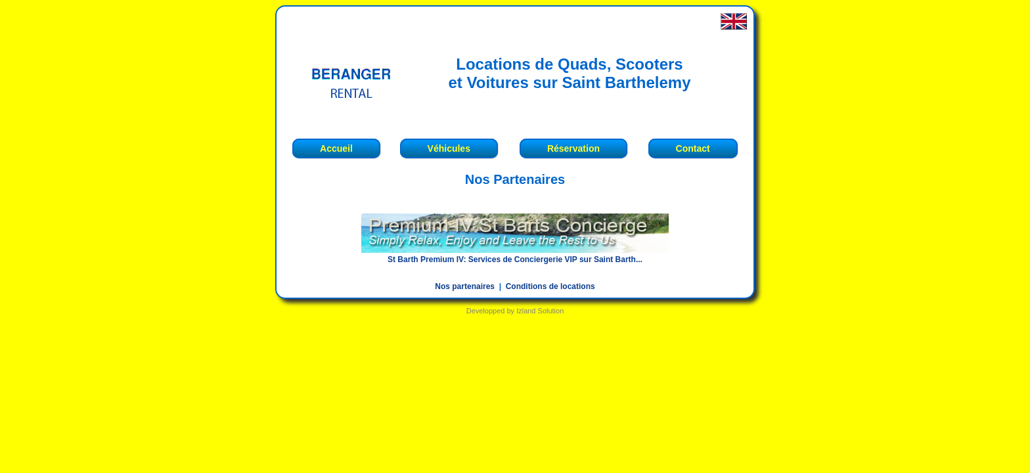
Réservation (573, 148)
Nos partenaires (465, 286)
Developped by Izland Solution (515, 311)
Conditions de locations (550, 286)
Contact (693, 148)
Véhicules (449, 148)
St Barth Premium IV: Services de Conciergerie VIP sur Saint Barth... (515, 259)
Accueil (336, 148)
